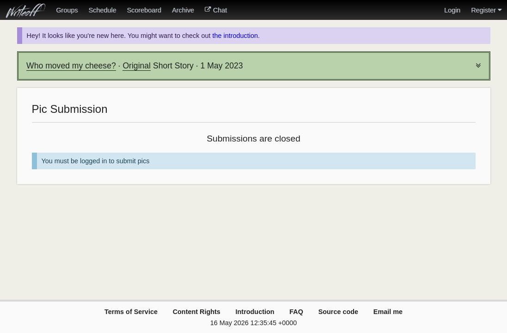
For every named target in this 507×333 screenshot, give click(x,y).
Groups (67, 10)
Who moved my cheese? (71, 65)
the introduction (234, 35)
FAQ (296, 311)
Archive (183, 10)
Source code (338, 311)
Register (486, 10)
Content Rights (196, 311)
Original (136, 65)
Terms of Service (131, 311)
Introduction (255, 311)
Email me (388, 311)
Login (452, 10)
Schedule (102, 10)
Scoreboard (144, 10)
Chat (216, 10)
